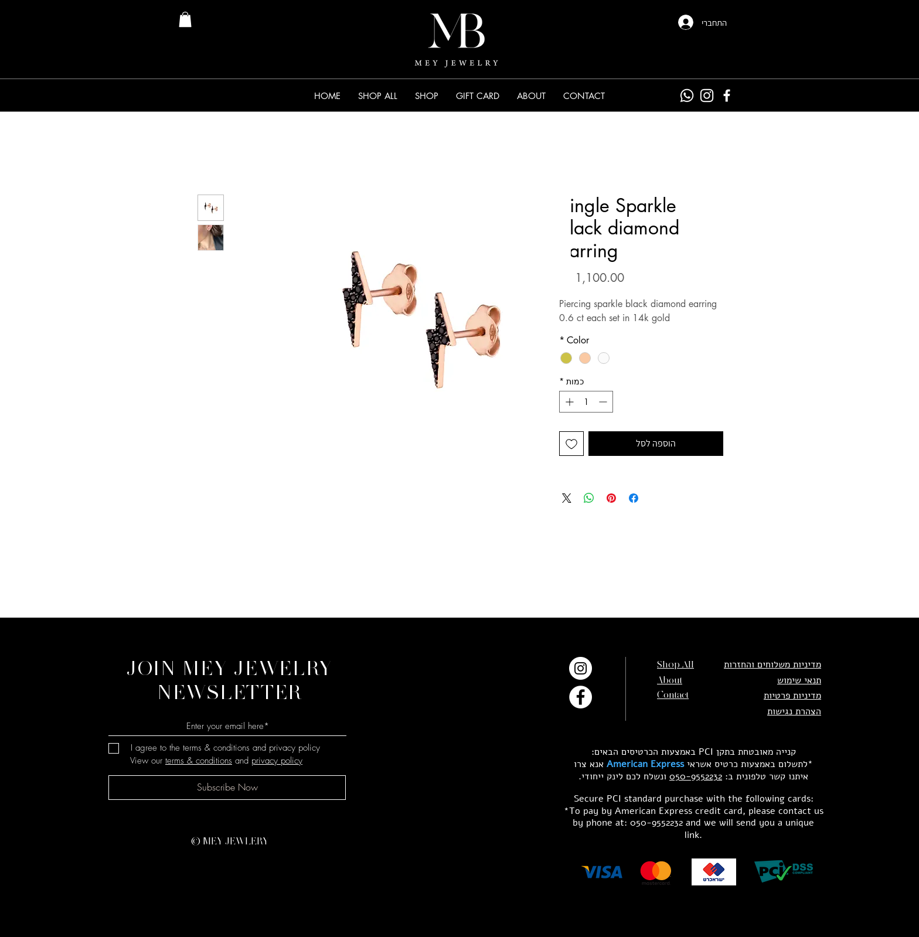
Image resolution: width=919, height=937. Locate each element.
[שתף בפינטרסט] (611, 498)
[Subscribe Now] (227, 787)
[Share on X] (567, 498)
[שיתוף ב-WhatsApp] (589, 498)
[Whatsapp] (687, 95)
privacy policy (276, 760)
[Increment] (568, 401)
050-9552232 (695, 776)
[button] (426, 96)
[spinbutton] (586, 401)
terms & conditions (198, 760)
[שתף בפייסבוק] (634, 498)
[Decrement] (604, 401)
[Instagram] (707, 95)
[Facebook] (727, 95)
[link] (185, 19)
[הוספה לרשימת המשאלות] (571, 443)
